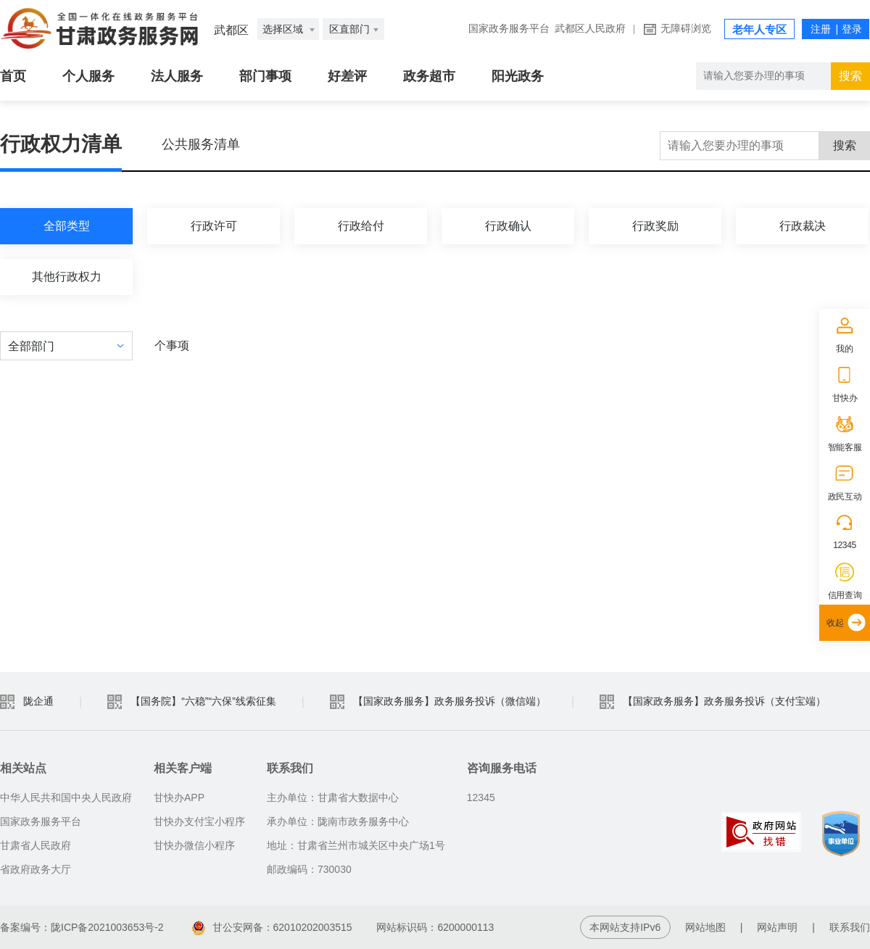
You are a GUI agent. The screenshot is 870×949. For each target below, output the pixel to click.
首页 (13, 76)
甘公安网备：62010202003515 (272, 927)
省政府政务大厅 (35, 869)
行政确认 (508, 226)
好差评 (347, 76)
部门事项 (265, 76)
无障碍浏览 (685, 28)
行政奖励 (655, 226)
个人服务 (88, 76)
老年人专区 (759, 30)
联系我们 (849, 927)
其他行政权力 (67, 276)
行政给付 (361, 226)
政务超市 (429, 76)
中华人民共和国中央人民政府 (66, 797)
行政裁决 (802, 226)
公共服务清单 (201, 144)
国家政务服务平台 (509, 28)
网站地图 (705, 927)
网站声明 (777, 927)
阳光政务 (518, 76)
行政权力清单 (61, 144)
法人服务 (177, 76)
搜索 (844, 145)
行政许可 (214, 226)
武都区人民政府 (590, 28)
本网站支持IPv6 (624, 927)
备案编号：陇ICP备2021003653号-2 (82, 927)
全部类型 (67, 226)
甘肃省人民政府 (35, 845)
